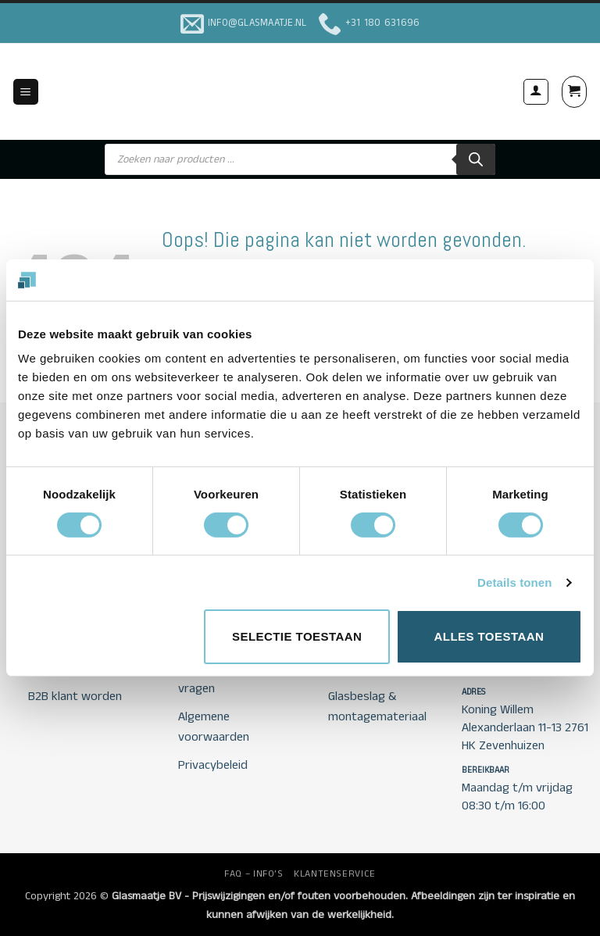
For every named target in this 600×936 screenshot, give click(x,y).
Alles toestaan (489, 636)
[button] (25, 92)
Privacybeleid (213, 765)
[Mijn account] (535, 91)
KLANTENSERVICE (335, 874)
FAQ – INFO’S (253, 874)
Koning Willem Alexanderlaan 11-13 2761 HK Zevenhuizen (525, 728)
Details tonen (514, 582)
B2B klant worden (75, 697)
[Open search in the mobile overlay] (300, 159)
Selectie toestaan (297, 636)
